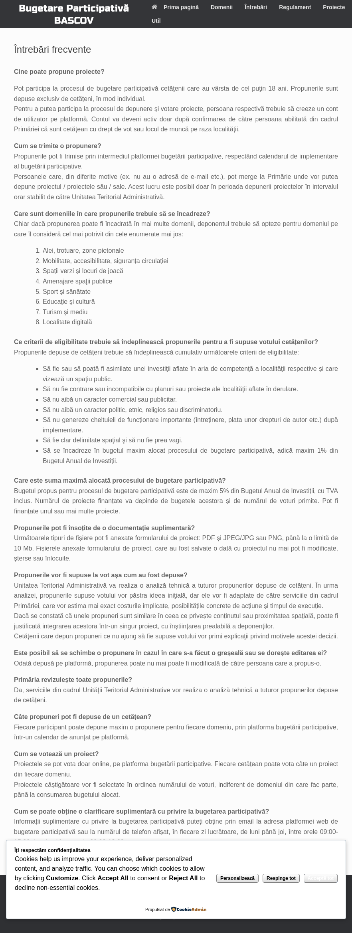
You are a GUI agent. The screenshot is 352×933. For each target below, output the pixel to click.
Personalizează (237, 878)
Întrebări (256, 7)
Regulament (295, 7)
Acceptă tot (321, 878)
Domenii (222, 7)
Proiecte (334, 7)
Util (156, 21)
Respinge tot (281, 878)
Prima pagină (175, 7)
